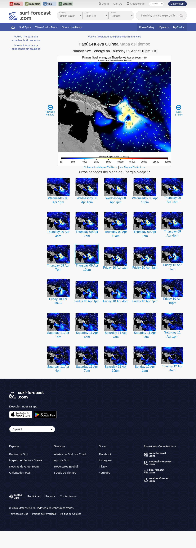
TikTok (103, 466)
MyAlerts (164, 27)
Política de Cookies (70, 513)
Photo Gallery (146, 27)
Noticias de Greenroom (24, 466)
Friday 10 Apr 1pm (87, 301)
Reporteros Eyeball (66, 466)
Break (113, 13)
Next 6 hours (178, 110)
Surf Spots (25, 27)
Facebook (105, 454)
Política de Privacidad (44, 513)
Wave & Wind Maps (46, 27)
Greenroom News (72, 27)
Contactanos (68, 496)
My (179, 27)
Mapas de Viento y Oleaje (25, 460)
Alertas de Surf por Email (70, 454)
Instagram (105, 460)
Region (88, 13)
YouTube (104, 472)
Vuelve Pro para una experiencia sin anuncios (114, 36)
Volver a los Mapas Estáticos (101, 167)
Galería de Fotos (20, 472)
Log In (105, 3)
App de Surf (61, 460)
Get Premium (177, 3)
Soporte (50, 496)
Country (62, 13)
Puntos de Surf (18, 454)
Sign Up (117, 3)
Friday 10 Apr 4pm (115, 301)
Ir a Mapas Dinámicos (132, 167)
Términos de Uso (18, 513)
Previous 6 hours (50, 110)
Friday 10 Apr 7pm (144, 301)
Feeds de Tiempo (65, 472)
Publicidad (34, 496)
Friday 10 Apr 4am (144, 267)
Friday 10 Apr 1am (115, 267)
